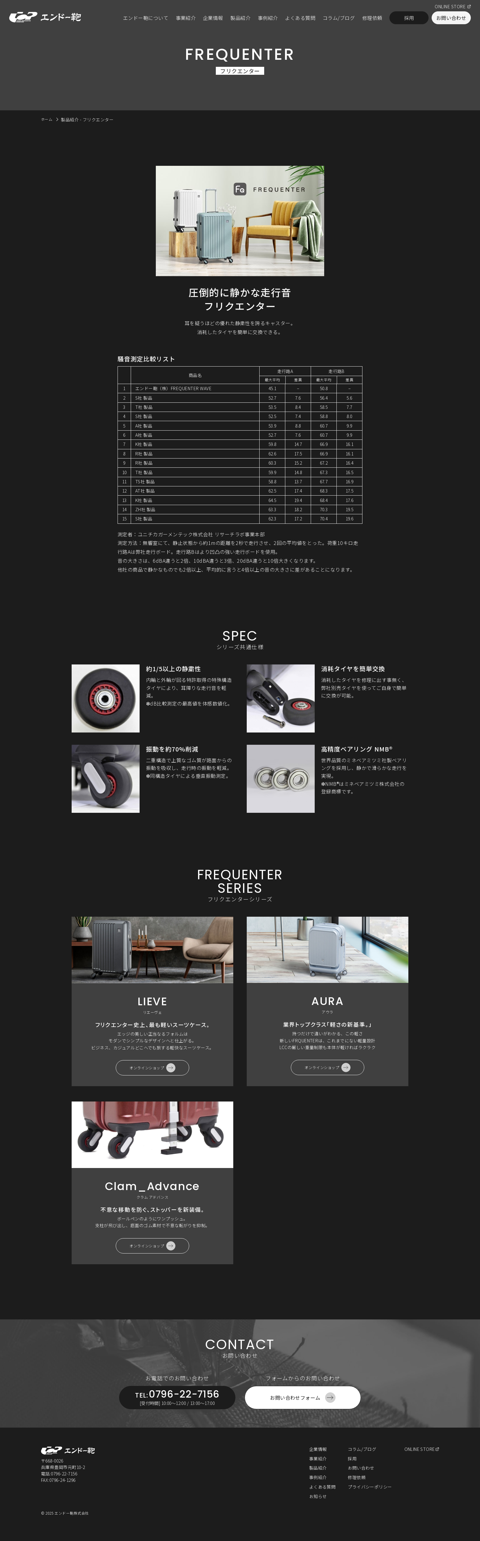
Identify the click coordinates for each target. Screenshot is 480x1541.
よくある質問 (300, 17)
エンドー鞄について (145, 17)
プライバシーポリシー (369, 1493)
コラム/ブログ (339, 17)
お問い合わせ (451, 17)
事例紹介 (268, 17)
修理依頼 (372, 17)
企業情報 (213, 17)
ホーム (47, 119)
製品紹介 (240, 17)
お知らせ (317, 1503)
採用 (409, 17)
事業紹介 (186, 17)
